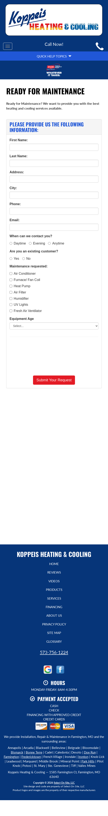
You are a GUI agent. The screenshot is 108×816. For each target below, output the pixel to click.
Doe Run (90, 752)
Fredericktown (31, 757)
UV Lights (19, 304)
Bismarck (17, 752)
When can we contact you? (31, 236)
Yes (14, 258)
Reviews (54, 572)
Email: (15, 220)
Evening (37, 243)
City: (13, 188)
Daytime (18, 243)
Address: (17, 172)
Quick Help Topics (54, 56)
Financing (54, 607)
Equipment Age (22, 319)
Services (54, 598)
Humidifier (19, 298)
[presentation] (54, 356)
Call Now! (54, 44)
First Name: (19, 140)
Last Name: (18, 156)
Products (54, 589)
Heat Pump (20, 286)
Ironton (83, 757)
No (26, 258)
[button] (54, 380)
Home (54, 564)
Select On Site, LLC (64, 782)
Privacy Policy (54, 624)
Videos (54, 581)
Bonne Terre (34, 752)
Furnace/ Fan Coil (25, 280)
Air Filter (18, 292)
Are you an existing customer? (34, 251)
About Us (54, 615)
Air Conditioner (23, 273)
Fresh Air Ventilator (26, 311)
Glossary (54, 641)
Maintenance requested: (29, 266)
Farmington (11, 757)
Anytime (56, 243)
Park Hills (87, 761)
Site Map (54, 633)
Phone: (15, 204)
